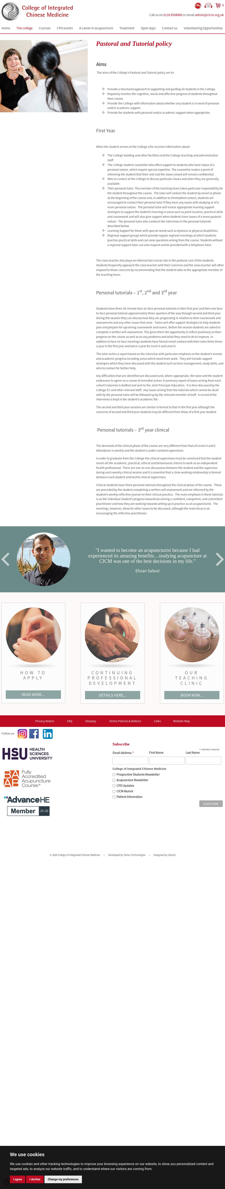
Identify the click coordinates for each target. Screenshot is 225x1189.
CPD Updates (125, 786)
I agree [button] (17, 1179)
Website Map (181, 721)
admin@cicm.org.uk (209, 15)
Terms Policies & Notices (125, 721)
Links (157, 721)
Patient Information (129, 797)
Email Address (123, 753)
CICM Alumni (125, 791)
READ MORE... (33, 694)
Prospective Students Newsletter (138, 774)
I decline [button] (34, 1179)
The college (24, 28)
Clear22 (172, 855)
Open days (148, 28)
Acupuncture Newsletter (132, 780)
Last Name (193, 753)
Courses (44, 28)
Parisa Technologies (134, 855)
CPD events (65, 28)
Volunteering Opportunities (203, 28)
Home (5, 28)
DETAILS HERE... (112, 695)
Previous (5, 559)
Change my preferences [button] (63, 1179)
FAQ (69, 721)
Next (220, 559)
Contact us (169, 28)
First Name (156, 753)
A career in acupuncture (96, 28)
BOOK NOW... (192, 695)
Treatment (126, 28)
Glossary (90, 721)
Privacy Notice (44, 721)
